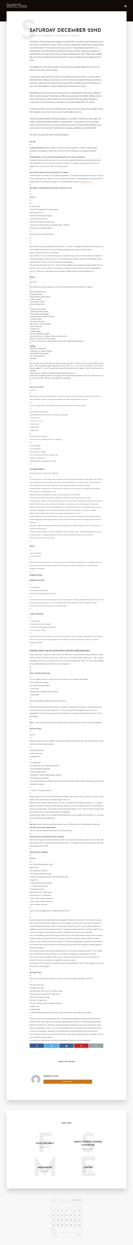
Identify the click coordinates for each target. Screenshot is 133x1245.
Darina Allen (36, 35)
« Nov (55, 1234)
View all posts (52, 1081)
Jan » (78, 1234)
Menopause (45, 1167)
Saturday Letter (48, 35)
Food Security (45, 1143)
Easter (88, 1167)
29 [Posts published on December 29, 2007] (75, 1224)
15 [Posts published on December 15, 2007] (75, 1215)
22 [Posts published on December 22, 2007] (75, 1220)
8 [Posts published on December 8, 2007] (75, 1210)
